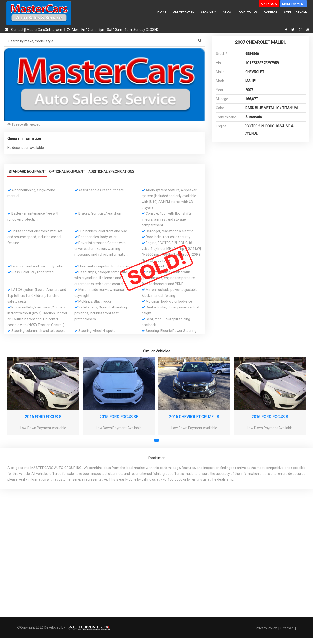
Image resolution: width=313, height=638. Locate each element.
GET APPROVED (184, 11)
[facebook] (286, 30)
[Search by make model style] (104, 41)
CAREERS (271, 11)
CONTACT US (248, 11)
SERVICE (208, 11)
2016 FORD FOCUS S (43, 417)
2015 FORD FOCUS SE (119, 417)
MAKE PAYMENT (293, 4)
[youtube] (307, 30)
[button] (200, 52)
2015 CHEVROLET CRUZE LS (194, 417)
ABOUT (228, 11)
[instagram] (301, 30)
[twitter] (293, 30)
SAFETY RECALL (295, 11)
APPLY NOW (269, 4)
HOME (161, 11)
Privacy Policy (267, 628)
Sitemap (287, 628)
